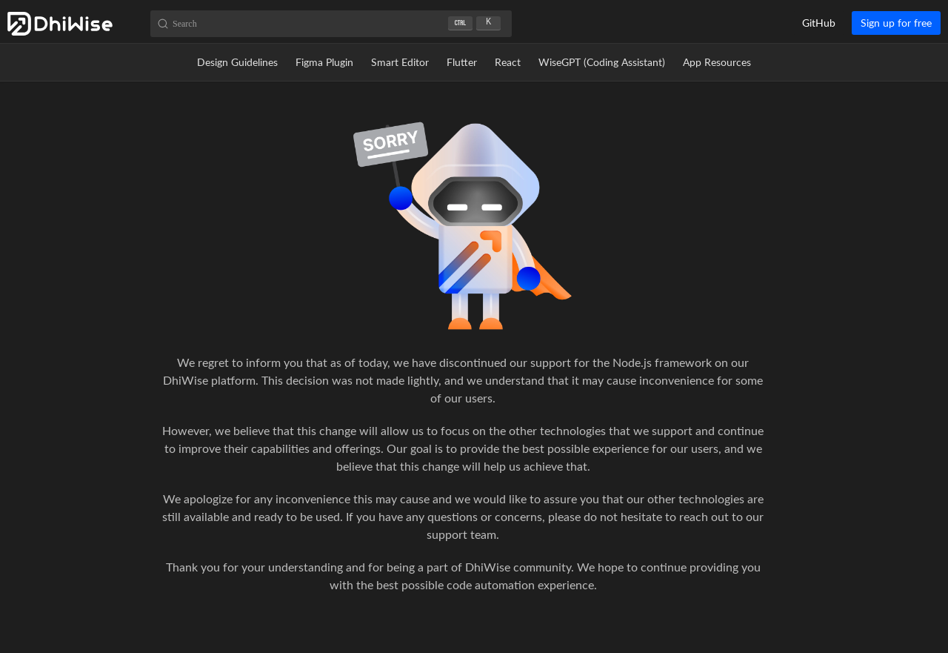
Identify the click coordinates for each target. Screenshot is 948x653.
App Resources (717, 62)
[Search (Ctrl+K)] (331, 23)
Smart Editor (400, 62)
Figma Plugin (324, 62)
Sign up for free (896, 22)
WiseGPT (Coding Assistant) (601, 62)
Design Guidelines (237, 62)
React (508, 62)
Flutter (462, 62)
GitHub (818, 22)
